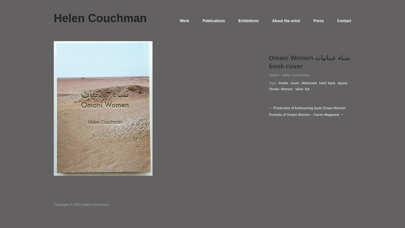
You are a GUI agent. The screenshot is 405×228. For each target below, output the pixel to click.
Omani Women (281, 89)
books (283, 83)
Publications (213, 21)
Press (319, 21)
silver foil (302, 89)
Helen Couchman (295, 75)
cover (295, 83)
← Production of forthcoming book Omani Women (307, 108)
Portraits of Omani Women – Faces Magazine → (306, 115)
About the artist (286, 21)
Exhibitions (248, 21)
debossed (309, 83)
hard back (327, 83)
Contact (344, 21)
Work (184, 21)
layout (342, 83)
